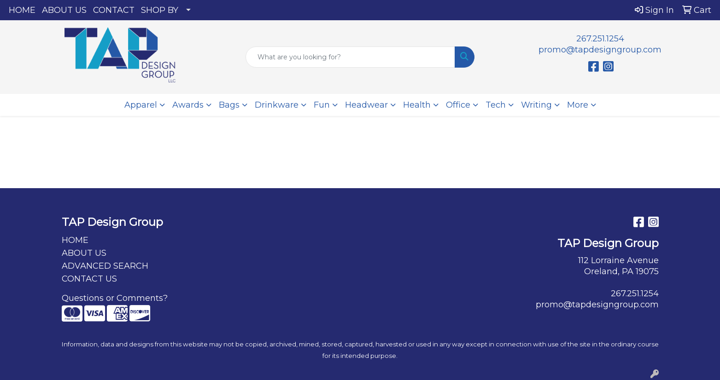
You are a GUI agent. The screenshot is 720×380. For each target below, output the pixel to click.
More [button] (577, 105)
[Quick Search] (350, 57)
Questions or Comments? (115, 298)
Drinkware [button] (277, 105)
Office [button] (458, 105)
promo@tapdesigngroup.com (600, 50)
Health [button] (417, 105)
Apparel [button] (140, 105)
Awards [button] (188, 105)
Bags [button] (229, 105)
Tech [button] (496, 105)
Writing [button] (536, 105)
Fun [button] (322, 105)
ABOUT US (64, 10)
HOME (22, 10)
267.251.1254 (600, 39)
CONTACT (114, 10)
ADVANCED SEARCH (105, 266)
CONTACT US (89, 279)
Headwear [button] (366, 105)
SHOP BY (159, 10)
